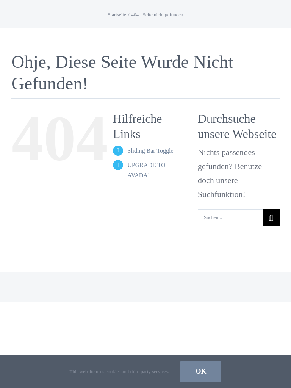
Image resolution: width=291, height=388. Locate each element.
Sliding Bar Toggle (150, 150)
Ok (201, 371)
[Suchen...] (230, 217)
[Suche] (271, 217)
